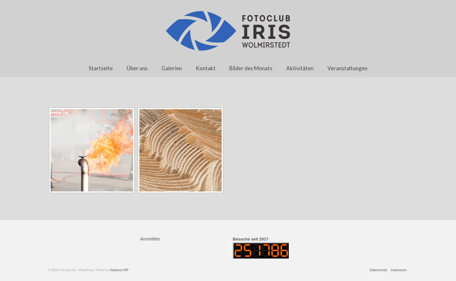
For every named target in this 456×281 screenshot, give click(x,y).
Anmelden (150, 238)
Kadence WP (119, 270)
